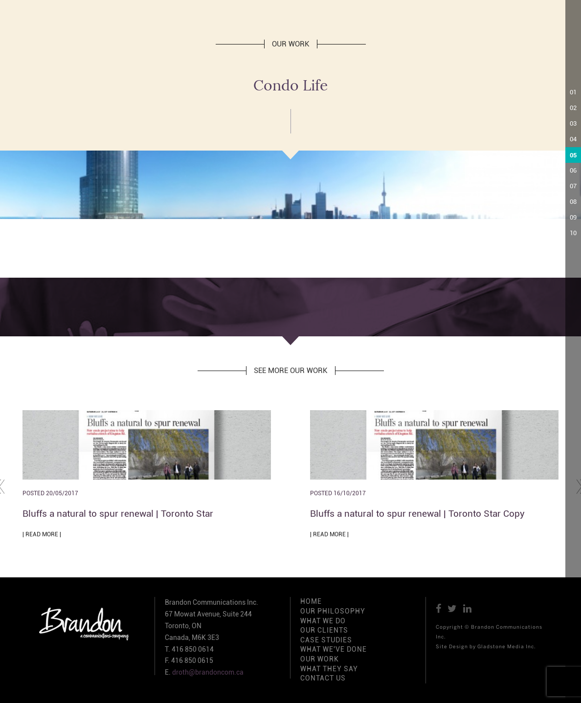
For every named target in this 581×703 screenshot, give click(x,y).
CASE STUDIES (326, 640)
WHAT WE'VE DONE (333, 649)
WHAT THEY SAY (329, 669)
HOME (311, 601)
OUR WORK (319, 659)
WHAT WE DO (323, 621)
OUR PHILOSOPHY (332, 611)
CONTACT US (323, 678)
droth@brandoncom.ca (208, 672)
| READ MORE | (41, 534)
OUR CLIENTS (324, 630)
